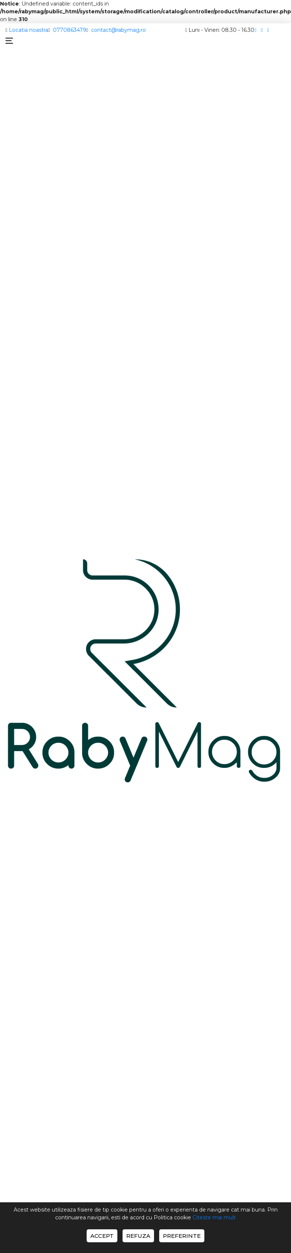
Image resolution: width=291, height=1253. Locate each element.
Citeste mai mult (214, 1217)
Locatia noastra (28, 30)
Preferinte (182, 1235)
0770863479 (69, 30)
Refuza (138, 1235)
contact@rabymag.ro (118, 30)
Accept (102, 1235)
